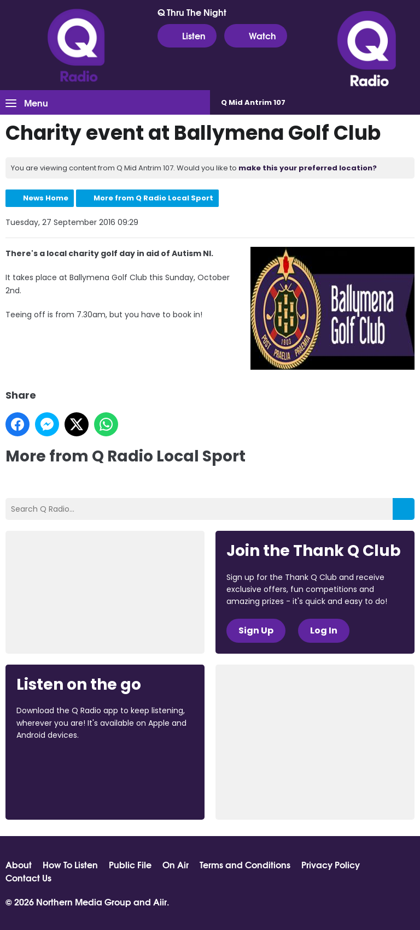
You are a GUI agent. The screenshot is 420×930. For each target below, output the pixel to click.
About (18, 864)
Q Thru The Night (192, 12)
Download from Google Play (58, 792)
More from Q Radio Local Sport (153, 198)
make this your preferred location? (307, 168)
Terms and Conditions (245, 864)
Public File (130, 864)
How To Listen (70, 864)
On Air (175, 864)
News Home (45, 198)
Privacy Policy (330, 864)
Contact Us (28, 877)
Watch (255, 35)
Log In (323, 630)
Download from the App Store (59, 765)
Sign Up (255, 630)
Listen (187, 35)
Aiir (160, 901)
